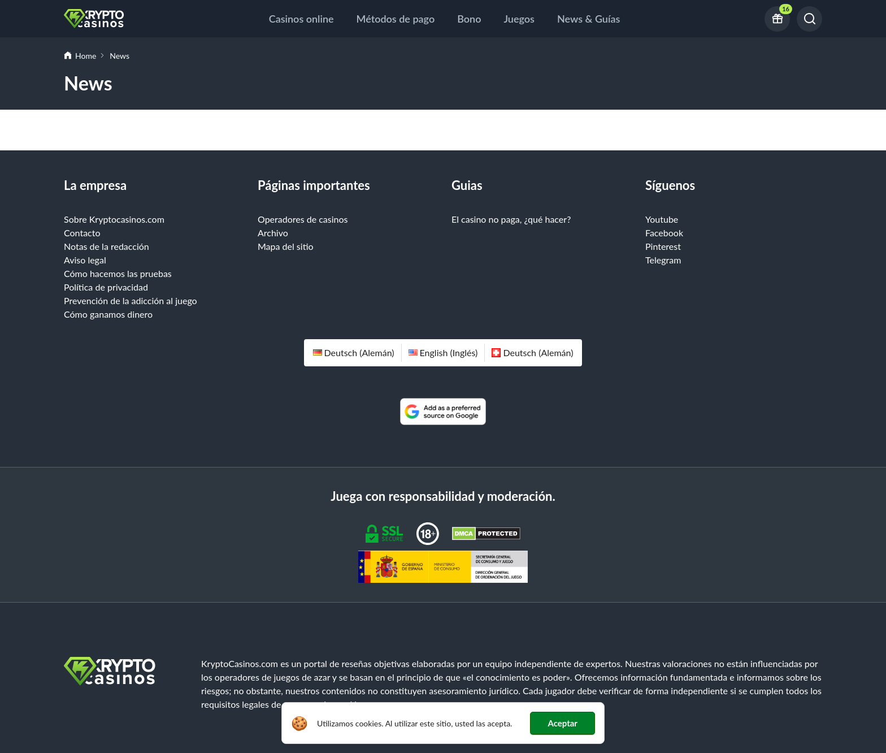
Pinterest (663, 246)
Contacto (82, 232)
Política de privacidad (106, 287)
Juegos (519, 18)
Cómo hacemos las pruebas (118, 273)
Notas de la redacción (106, 246)
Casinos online (301, 18)
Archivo (273, 232)
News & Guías (588, 18)
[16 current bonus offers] (777, 19)
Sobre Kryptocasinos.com (114, 219)
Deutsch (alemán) (353, 352)
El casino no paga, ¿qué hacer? (511, 219)
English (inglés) (443, 352)
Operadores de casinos (303, 219)
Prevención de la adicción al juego (130, 300)
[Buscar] (809, 19)
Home (85, 55)
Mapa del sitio (286, 246)
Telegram (663, 259)
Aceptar (562, 723)
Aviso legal (85, 259)
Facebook (664, 232)
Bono (469, 18)
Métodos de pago (396, 18)
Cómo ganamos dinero (108, 314)
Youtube (661, 219)
